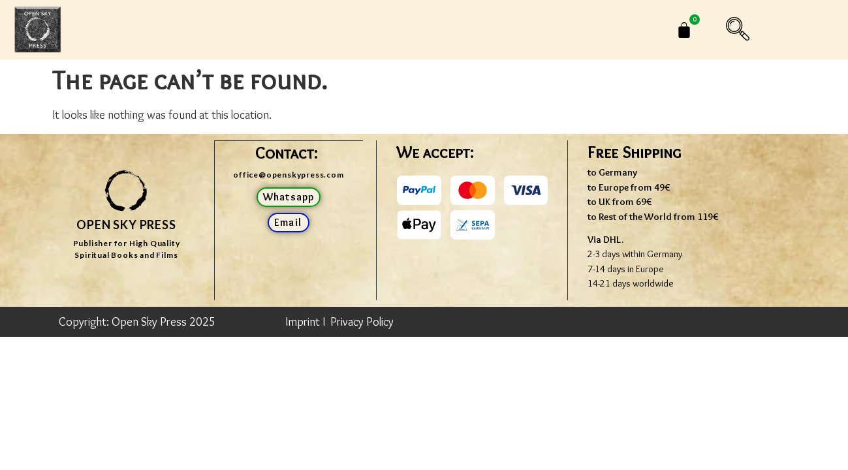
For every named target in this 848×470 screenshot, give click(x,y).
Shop (312, 30)
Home (229, 30)
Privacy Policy (362, 322)
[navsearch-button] (751, 30)
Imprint (302, 322)
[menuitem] (622, 30)
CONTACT (536, 30)
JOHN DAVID (422, 30)
